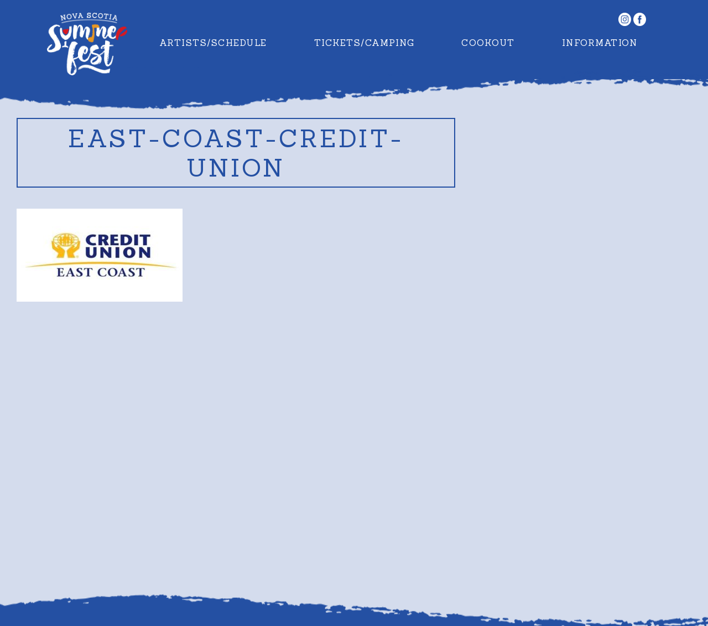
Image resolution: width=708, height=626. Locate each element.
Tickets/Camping (364, 42)
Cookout (488, 42)
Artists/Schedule (213, 42)
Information (600, 42)
